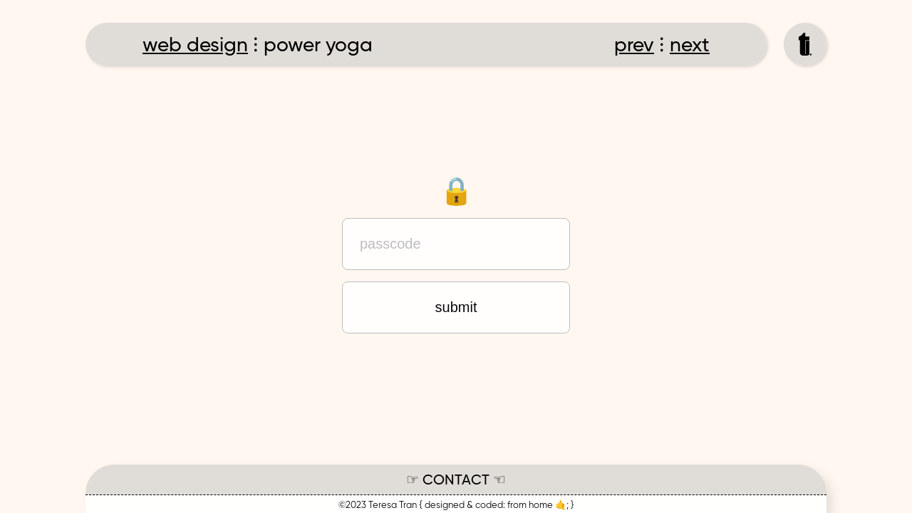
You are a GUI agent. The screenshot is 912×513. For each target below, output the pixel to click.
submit (456, 307)
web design (195, 46)
